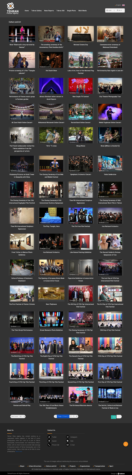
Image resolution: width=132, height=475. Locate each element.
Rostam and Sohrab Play (22, 405)
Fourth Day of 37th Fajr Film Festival (22, 382)
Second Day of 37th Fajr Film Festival (81, 382)
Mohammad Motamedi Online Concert (51, 122)
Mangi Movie (80, 146)
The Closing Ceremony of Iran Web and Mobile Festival (51, 175)
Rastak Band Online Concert (80, 122)
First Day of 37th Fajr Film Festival (110, 382)
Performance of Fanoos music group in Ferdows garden (22, 98)
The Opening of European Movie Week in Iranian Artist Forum (51, 279)
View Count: (14, 417)
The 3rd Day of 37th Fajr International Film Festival (110, 305)
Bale (69, 439)
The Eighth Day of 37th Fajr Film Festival (51, 357)
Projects (73, 465)
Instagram (71, 435)
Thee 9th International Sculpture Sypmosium (80, 201)
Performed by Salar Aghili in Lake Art (110, 71)
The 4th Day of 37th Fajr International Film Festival (81, 305)
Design (113, 473)
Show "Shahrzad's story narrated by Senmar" (22, 46)
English (120, 5)
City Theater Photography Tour (110, 97)
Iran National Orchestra (110, 226)
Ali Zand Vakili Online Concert (22, 122)
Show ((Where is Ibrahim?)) (110, 146)
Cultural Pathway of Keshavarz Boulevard (22, 279)
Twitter (52, 435)
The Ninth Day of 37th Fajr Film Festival (22, 357)
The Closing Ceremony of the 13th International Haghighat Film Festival (22, 201)
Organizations (85, 465)
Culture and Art (51, 465)
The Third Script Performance (21, 330)
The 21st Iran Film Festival (80, 226)
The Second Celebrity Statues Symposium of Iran (110, 253)
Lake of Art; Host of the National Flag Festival (81, 72)
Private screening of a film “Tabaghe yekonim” (22, 72)
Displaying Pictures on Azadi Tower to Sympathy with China (22, 175)
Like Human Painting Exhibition (80, 252)
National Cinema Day (81, 45)
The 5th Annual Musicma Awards (80, 405)
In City (63, 465)
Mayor (22, 465)
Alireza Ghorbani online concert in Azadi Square (51, 98)
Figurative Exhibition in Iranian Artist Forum (80, 279)
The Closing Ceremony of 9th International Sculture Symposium (51, 201)
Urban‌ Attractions (35, 465)
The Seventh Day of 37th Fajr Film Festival (81, 357)
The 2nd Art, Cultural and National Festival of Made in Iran (110, 406)
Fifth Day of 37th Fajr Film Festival (110, 356)
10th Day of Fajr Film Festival (110, 330)
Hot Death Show (51, 71)
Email (70, 443)
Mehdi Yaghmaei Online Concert (110, 122)
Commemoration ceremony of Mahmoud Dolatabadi (110, 46)
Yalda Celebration (110, 174)
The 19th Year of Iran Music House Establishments (51, 406)
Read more (19, 450)
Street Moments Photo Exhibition (51, 330)
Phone (53, 443)
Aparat (52, 439)
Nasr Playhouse (51, 304)
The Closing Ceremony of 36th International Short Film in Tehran (110, 201)
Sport (111, 465)
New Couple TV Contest (81, 97)
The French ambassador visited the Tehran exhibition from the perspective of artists (22, 148)
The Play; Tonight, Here (51, 226)
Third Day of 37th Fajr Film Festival (51, 382)
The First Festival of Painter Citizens (22, 304)
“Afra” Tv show (51, 146)
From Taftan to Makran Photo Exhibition (22, 253)
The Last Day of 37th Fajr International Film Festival (110, 279)
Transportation (99, 465)
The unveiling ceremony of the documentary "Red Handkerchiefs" (51, 46)
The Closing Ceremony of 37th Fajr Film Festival (81, 331)
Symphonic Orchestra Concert (80, 174)
